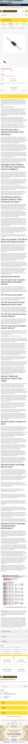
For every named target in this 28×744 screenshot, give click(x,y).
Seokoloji (9, 716)
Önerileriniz (4, 641)
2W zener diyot (9, 647)
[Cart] (26, 11)
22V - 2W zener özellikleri (5, 649)
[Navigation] (14, 20)
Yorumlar (3, 636)
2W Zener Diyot (13, 78)
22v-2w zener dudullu (17, 651)
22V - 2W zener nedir (17, 647)
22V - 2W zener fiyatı (15, 649)
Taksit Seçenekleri (5, 631)
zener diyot (3, 647)
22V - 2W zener (23, 649)
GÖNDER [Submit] (25, 686)
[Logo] (8, 11)
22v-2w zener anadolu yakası (6, 653)
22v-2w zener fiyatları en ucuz (6, 651)
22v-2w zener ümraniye (17, 653)
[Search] (14, 15)
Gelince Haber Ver (14, 87)
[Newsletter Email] (14, 686)
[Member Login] (23, 11)
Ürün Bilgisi (4, 96)
